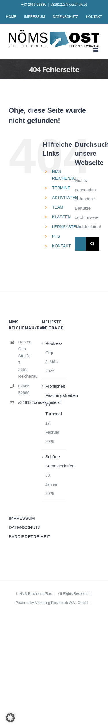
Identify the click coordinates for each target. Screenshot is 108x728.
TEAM (57, 207)
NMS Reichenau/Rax (35, 594)
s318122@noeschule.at (68, 5)
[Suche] (92, 244)
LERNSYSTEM (65, 226)
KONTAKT (61, 246)
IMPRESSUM (21, 518)
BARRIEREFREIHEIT (21, 536)
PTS (56, 236)
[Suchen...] (80, 244)
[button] (10, 717)
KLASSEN (61, 217)
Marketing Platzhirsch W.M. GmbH (62, 603)
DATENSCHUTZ (21, 527)
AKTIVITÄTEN (65, 197)
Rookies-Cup (53, 348)
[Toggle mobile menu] (96, 50)
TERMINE (61, 188)
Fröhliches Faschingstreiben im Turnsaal (54, 400)
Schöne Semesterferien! (54, 461)
